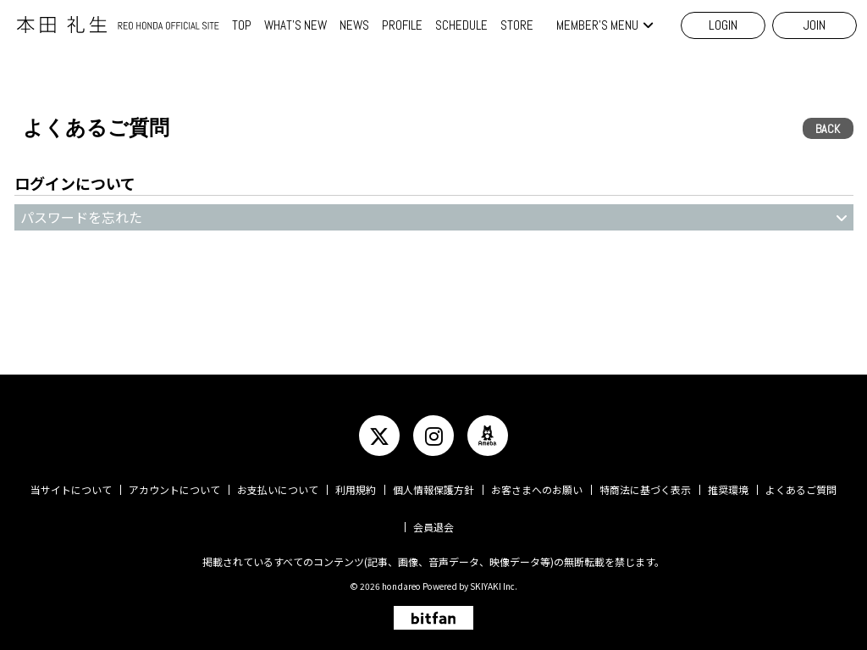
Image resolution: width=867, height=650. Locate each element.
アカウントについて (174, 489)
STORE (516, 25)
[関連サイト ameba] (487, 435)
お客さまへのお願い (537, 489)
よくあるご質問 (801, 489)
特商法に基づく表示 (645, 489)
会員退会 (433, 526)
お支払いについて (277, 489)
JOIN (814, 25)
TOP (241, 25)
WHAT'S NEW (295, 25)
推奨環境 (728, 489)
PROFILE (402, 25)
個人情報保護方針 (433, 489)
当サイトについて (71, 489)
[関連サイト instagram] (433, 435)
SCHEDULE (461, 25)
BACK (827, 128)
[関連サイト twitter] (379, 435)
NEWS (354, 25)
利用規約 (355, 489)
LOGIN (723, 25)
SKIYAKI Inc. (493, 586)
